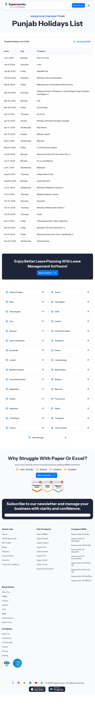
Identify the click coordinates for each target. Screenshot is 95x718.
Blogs (4, 547)
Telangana (59, 418)
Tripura (12, 428)
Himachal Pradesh (62, 331)
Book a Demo (47, 273)
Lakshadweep (61, 360)
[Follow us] (13, 683)
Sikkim (57, 408)
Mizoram (58, 389)
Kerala (57, 350)
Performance (7, 618)
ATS (4, 609)
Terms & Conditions (10, 564)
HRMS (4, 596)
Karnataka (13, 350)
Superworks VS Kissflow (81, 576)
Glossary (5, 551)
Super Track (42, 564)
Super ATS (41, 556)
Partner (5, 651)
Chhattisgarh (15, 311)
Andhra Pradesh (16, 292)
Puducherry (60, 399)
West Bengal (37, 437)
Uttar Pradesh (61, 428)
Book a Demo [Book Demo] (78, 5)
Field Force (7, 622)
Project (5, 601)
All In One (6, 592)
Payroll (5, 605)
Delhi (57, 311)
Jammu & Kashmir (17, 340)
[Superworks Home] (15, 7)
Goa (11, 321)
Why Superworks (9, 538)
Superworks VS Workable (77, 539)
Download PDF (84, 41)
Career (5, 647)
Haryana (12, 331)
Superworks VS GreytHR (77, 550)
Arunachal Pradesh (17, 379)
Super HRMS (42, 534)
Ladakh (12, 360)
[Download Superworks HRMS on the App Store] (37, 689)
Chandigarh (60, 302)
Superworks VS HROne (81, 580)
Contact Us (7, 638)
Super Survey (42, 551)
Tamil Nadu (14, 418)
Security (5, 560)
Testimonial (7, 642)
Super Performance (45, 569)
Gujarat (58, 321)
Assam (58, 292)
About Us (6, 634)
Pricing (5, 655)
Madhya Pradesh (16, 370)
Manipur (58, 379)
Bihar (11, 302)
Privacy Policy (8, 556)
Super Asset (42, 560)
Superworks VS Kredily (81, 545)
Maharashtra (60, 370)
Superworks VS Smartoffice (77, 557)
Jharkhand (59, 340)
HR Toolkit (6, 543)
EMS (4, 613)
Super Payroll (42, 538)
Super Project (43, 543)
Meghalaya (14, 389)
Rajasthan (13, 408)
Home (4, 534)
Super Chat (41, 547)
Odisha (12, 399)
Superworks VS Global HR (80, 564)
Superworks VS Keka (80, 534)
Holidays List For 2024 (43, 16)
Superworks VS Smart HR (80, 570)
